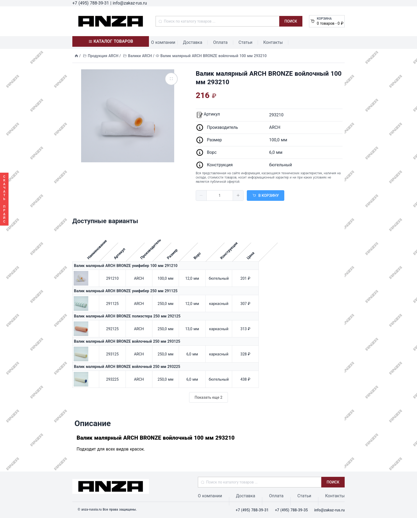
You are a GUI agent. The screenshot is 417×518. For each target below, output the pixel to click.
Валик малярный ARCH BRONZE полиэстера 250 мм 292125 (127, 316)
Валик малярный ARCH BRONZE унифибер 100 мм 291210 (125, 266)
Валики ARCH (140, 56)
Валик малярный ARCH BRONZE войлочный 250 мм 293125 (127, 341)
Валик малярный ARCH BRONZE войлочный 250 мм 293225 (127, 366)
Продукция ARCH (103, 56)
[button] (201, 195)
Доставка (192, 42)
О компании (163, 42)
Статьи (245, 42)
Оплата (220, 42)
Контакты (273, 42)
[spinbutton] (220, 195)
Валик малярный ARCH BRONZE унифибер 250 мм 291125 (125, 291)
